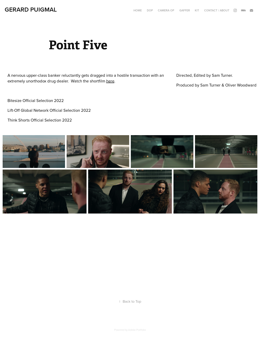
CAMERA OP (166, 10)
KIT (197, 10)
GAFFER (184, 10)
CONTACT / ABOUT (216, 10)
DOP (150, 10)
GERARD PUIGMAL (31, 9)
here (110, 81)
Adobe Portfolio (137, 330)
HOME (137, 10)
